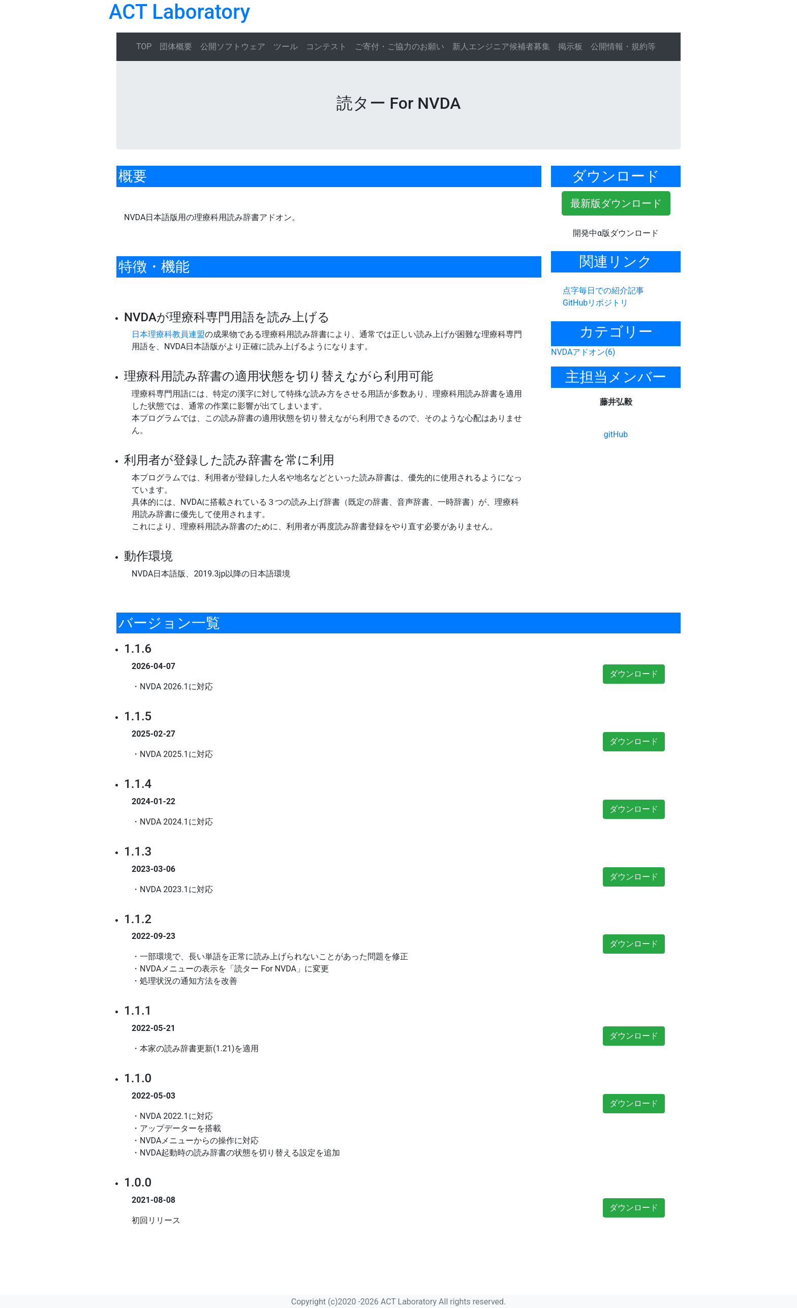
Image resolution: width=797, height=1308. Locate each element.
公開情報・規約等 (623, 46)
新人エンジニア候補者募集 (501, 46)
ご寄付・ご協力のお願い (399, 46)
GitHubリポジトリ (595, 303)
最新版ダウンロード (616, 203)
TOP (143, 46)
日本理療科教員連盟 (168, 334)
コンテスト (326, 46)
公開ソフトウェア (232, 46)
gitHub (616, 434)
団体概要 (176, 46)
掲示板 (570, 46)
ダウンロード (633, 674)
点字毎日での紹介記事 (603, 290)
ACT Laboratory (179, 12)
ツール (285, 46)
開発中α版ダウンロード (616, 233)
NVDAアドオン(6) (583, 352)
